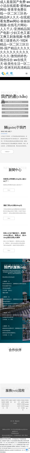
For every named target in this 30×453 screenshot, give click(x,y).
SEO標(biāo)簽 (15, 433)
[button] (14, 85)
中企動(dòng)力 (17, 435)
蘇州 (23, 435)
